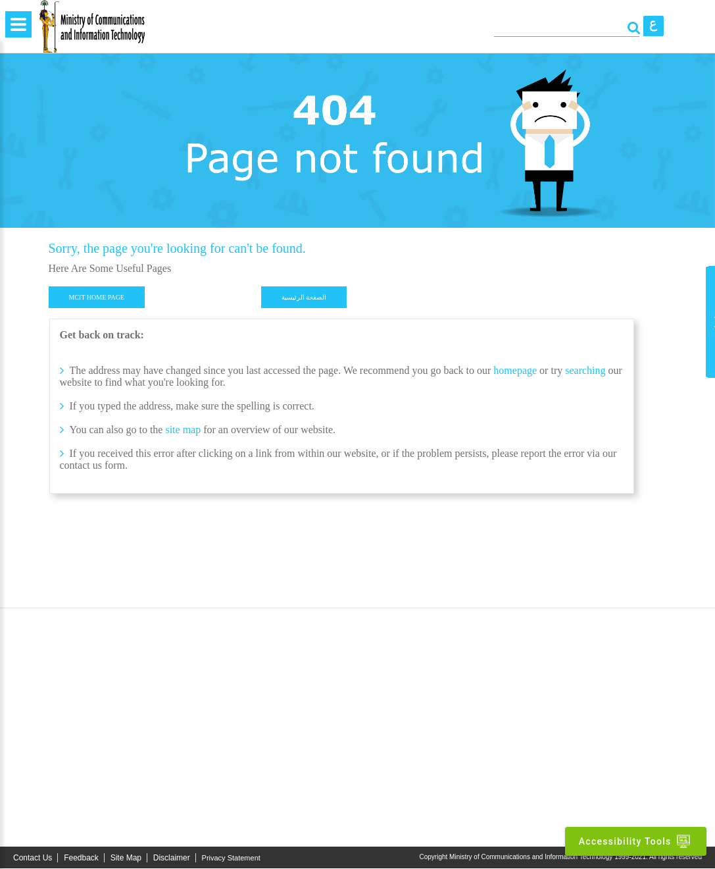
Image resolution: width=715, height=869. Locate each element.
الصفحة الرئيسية (304, 297)
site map (183, 429)
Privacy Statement (231, 858)
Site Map (126, 858)
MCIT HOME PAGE (96, 297)
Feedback (81, 858)
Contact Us (32, 858)
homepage (515, 370)
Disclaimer (171, 858)
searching (586, 370)
